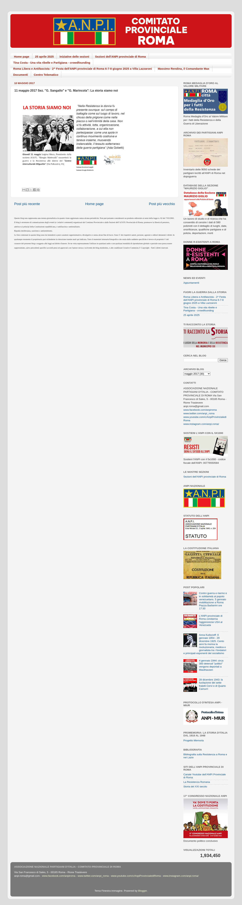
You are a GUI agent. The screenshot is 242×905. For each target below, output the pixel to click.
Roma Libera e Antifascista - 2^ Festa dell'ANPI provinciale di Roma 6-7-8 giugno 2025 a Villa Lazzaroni (82, 68)
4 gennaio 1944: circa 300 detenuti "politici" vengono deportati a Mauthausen (211, 665)
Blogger (142, 890)
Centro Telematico (46, 74)
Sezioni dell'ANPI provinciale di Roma (120, 56)
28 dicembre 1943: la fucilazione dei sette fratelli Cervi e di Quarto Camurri (212, 684)
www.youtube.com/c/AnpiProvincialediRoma (136, 875)
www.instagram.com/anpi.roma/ (201, 424)
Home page (21, 56)
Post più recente (27, 204)
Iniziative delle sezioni (74, 56)
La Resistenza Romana (196, 782)
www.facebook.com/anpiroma (200, 409)
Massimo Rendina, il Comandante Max (183, 68)
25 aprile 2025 (44, 56)
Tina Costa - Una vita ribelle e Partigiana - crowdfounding (51, 62)
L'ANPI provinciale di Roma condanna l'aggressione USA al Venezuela (210, 620)
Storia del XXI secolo (195, 786)
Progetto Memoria (193, 740)
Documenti (20, 74)
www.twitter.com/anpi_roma (198, 413)
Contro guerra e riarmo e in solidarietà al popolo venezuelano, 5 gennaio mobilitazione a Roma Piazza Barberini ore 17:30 (213, 601)
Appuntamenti (191, 282)
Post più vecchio (162, 204)
